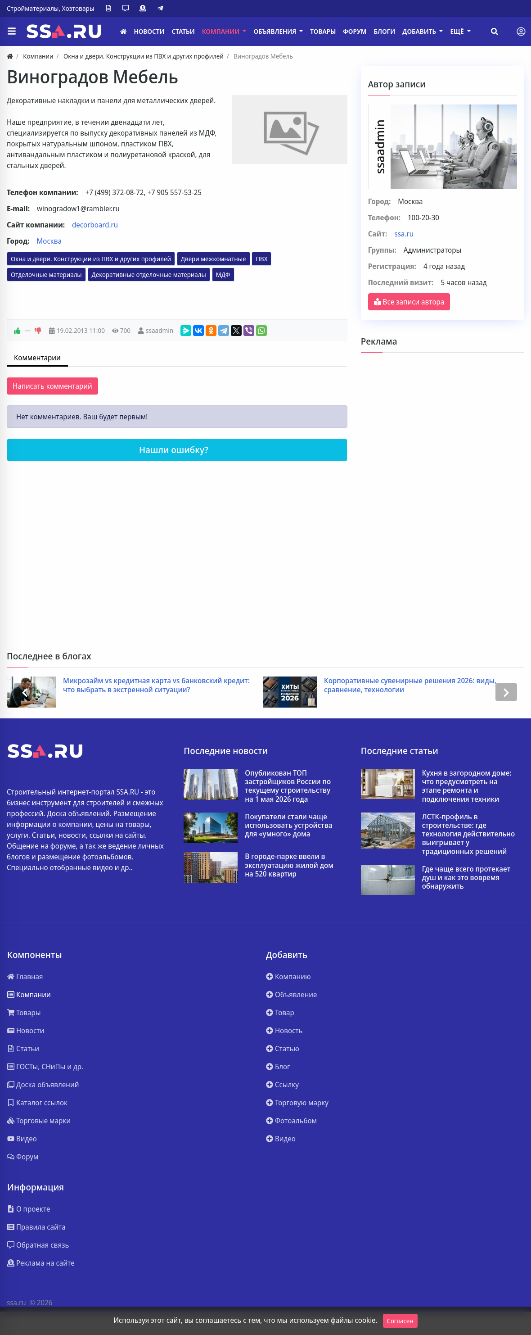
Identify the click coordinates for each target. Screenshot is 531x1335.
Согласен (400, 1321)
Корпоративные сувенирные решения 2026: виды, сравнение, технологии (415, 685)
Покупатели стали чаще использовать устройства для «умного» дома (288, 826)
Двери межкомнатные (213, 258)
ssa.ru (404, 234)
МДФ (223, 274)
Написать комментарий (52, 386)
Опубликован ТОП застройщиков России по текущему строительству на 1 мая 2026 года (288, 786)
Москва (49, 241)
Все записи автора (409, 302)
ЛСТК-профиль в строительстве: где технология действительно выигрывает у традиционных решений (468, 834)
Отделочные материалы (46, 274)
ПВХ (261, 258)
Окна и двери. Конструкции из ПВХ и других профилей (91, 258)
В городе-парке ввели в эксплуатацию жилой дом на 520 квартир (289, 865)
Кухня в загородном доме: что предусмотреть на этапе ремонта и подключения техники (467, 786)
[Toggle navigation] (521, 31)
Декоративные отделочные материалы (149, 274)
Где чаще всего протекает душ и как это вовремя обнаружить (466, 878)
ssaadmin (159, 330)
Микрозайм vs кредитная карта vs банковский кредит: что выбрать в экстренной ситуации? (161, 685)
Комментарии (37, 358)
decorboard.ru (95, 225)
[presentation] (25, 692)
